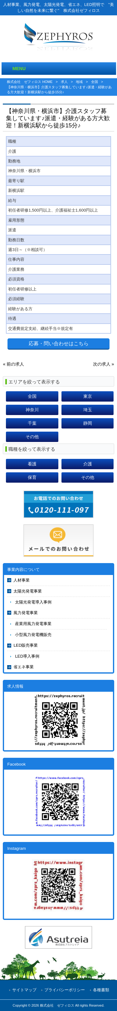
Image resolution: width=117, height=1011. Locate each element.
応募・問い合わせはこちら (59, 343)
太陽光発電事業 (27, 591)
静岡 (87, 423)
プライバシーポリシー (64, 990)
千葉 (32, 423)
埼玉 (87, 409)
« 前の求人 (13, 364)
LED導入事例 (27, 656)
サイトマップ (24, 990)
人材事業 (21, 580)
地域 (79, 82)
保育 (32, 477)
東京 (87, 396)
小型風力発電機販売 (33, 634)
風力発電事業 (25, 612)
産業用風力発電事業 (33, 623)
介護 (87, 463)
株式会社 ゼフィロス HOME (29, 82)
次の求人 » (103, 364)
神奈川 (32, 409)
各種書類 (101, 990)
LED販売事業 (25, 645)
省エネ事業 (23, 667)
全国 (94, 82)
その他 (32, 436)
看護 (32, 463)
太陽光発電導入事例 (33, 602)
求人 (64, 82)
